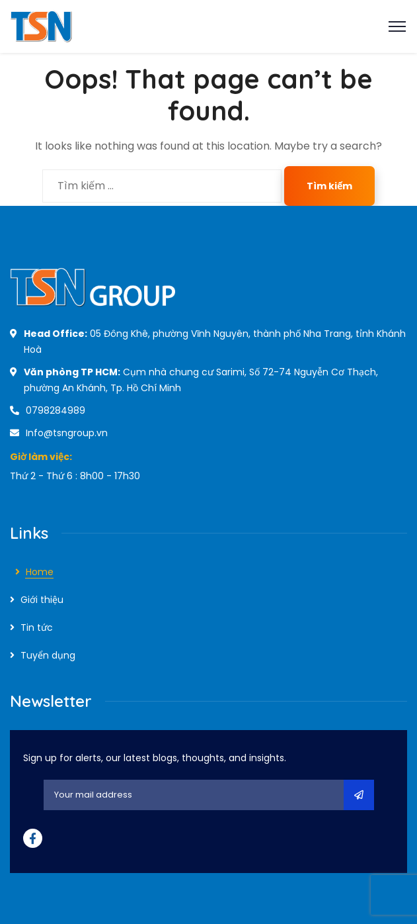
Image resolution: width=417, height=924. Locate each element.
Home (40, 571)
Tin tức (36, 627)
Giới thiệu (41, 599)
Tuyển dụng (47, 655)
